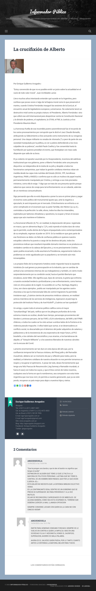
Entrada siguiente (68, 415)
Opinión (65, 405)
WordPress (52, 584)
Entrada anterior (68, 412)
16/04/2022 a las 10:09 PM (37, 463)
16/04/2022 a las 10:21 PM (40, 523)
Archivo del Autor (18, 434)
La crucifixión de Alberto (39, 49)
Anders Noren (74, 586)
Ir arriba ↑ (86, 586)
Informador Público (48, 11)
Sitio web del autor (22, 434)
